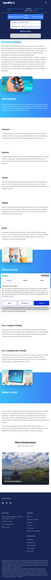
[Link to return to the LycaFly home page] (9, 2)
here (31, 562)
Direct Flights (27, 31)
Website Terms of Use (26, 560)
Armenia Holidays (12, 481)
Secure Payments (31, 545)
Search (25, 36)
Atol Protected (30, 548)
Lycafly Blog (30, 539)
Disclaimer (29, 522)
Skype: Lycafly (5, 527)
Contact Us (29, 525)
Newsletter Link (31, 542)
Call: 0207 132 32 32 (7, 521)
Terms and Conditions (32, 519)
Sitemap (29, 516)
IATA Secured (30, 551)
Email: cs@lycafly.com (7, 524)
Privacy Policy (30, 528)
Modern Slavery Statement (34, 531)
